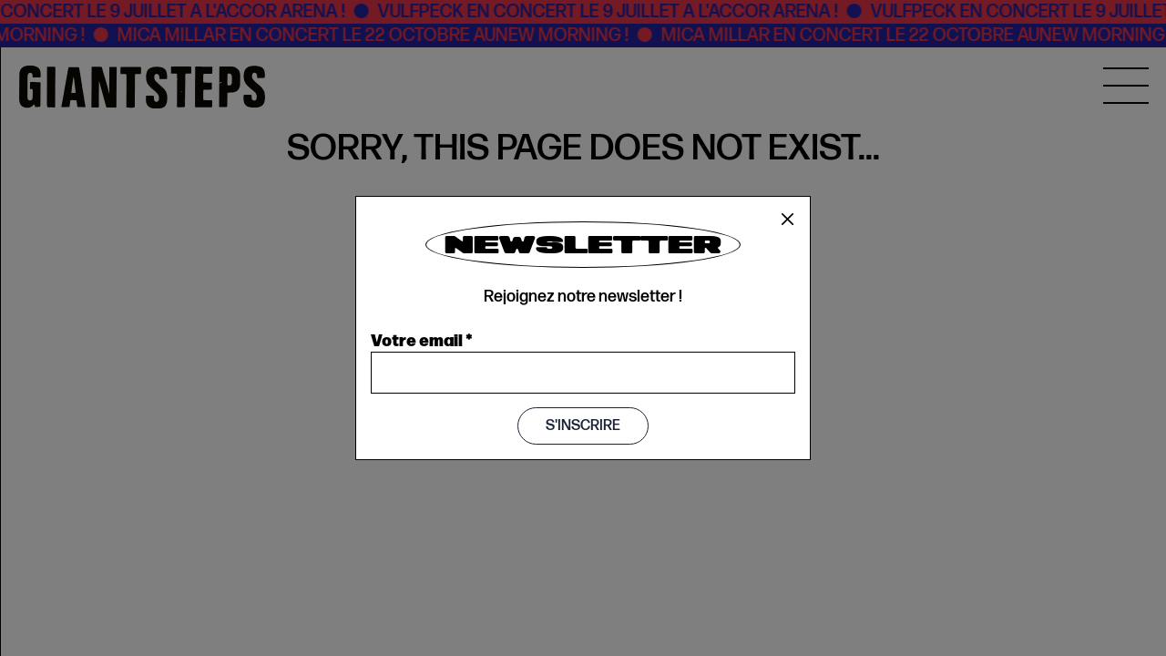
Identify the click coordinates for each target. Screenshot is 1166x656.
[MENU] (1126, 85)
